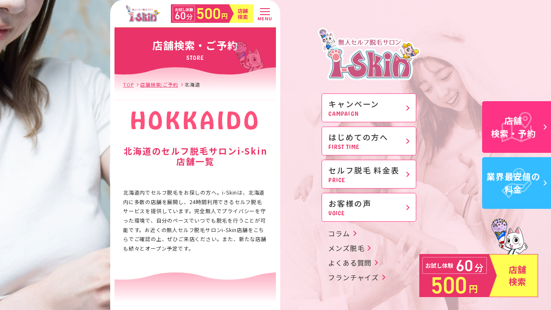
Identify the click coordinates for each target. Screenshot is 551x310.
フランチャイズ (353, 277)
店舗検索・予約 (519, 127)
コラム (339, 233)
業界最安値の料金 (516, 182)
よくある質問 (349, 262)
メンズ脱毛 (346, 248)
